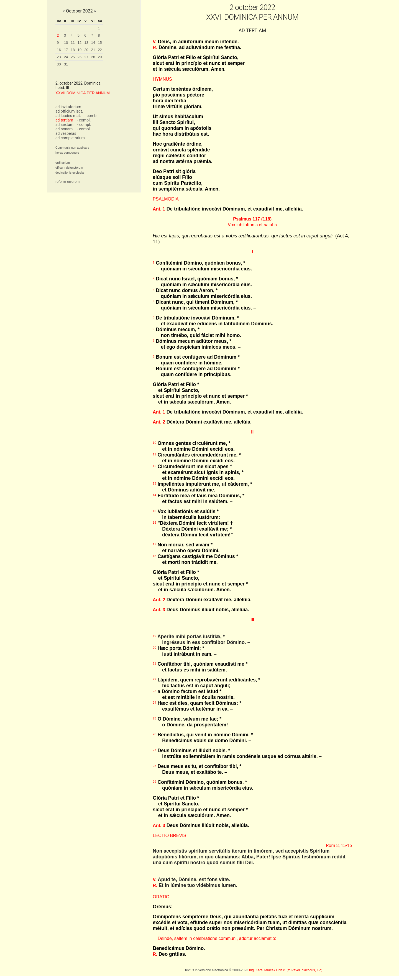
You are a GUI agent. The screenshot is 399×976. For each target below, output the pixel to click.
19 (79, 50)
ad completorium (70, 138)
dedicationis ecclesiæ (70, 172)
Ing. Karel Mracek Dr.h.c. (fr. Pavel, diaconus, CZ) (285, 970)
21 (93, 50)
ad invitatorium (68, 107)
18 (73, 50)
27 (86, 57)
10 (66, 42)
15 (100, 42)
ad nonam (64, 129)
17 (66, 50)
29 (100, 57)
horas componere (67, 152)
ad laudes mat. (68, 115)
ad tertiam (64, 120)
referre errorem (67, 181)
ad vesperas (65, 133)
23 (59, 57)
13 (86, 42)
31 (66, 64)
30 (59, 64)
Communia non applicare (72, 147)
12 (79, 42)
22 (100, 50)
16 (59, 50)
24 (66, 57)
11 (73, 42)
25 (73, 57)
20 (86, 50)
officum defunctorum (69, 167)
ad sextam (64, 124)
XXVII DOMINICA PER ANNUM (82, 93)
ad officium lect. (69, 111)
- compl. (84, 120)
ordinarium (62, 162)
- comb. (91, 115)
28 (93, 57)
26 (79, 57)
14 (93, 42)
